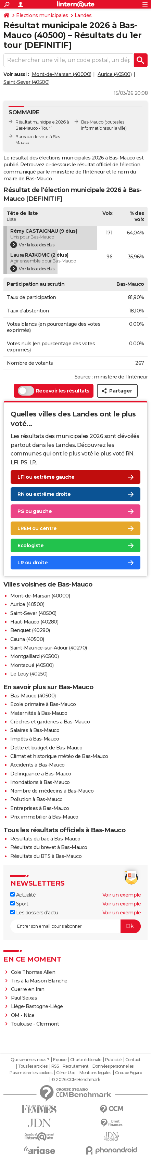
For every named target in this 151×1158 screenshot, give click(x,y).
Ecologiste (30, 545)
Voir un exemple (121, 895)
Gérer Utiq (66, 1072)
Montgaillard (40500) (34, 656)
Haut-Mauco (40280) (34, 622)
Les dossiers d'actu (34, 913)
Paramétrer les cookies (31, 1072)
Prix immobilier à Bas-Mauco (44, 817)
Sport (19, 904)
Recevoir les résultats (53, 391)
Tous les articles (33, 1066)
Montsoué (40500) (31, 665)
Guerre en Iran (28, 989)
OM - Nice (23, 1015)
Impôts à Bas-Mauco (34, 739)
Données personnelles (113, 1066)
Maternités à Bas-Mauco (38, 713)
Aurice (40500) (114, 74)
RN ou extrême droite (44, 494)
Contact (133, 1059)
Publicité (113, 1059)
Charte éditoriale (85, 1059)
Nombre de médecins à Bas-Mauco (51, 791)
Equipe (59, 1059)
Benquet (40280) (30, 630)
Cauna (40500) (27, 639)
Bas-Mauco (92, 122)
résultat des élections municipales (51, 158)
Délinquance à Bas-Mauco (40, 774)
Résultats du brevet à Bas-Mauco (48, 847)
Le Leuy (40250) (29, 674)
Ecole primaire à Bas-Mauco (43, 704)
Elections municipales (42, 15)
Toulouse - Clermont (35, 1024)
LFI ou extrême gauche (46, 477)
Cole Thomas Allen (33, 972)
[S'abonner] (75, 926)
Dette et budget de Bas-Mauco (46, 748)
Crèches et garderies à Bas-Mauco (50, 722)
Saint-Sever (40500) (26, 82)
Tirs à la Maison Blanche (39, 981)
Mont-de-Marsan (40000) (61, 74)
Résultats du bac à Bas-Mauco (45, 839)
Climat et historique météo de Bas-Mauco (59, 756)
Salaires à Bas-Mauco (34, 730)
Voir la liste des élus (32, 244)
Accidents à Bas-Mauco (37, 765)
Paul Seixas (24, 998)
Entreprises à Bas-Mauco (39, 808)
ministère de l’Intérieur (121, 377)
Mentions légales (95, 1072)
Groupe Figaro (128, 1072)
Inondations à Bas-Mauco (40, 782)
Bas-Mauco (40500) (33, 696)
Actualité (23, 895)
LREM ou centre (36, 528)
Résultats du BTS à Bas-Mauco (45, 856)
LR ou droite (32, 562)
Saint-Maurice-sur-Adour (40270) (48, 648)
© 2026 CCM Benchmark (75, 1079)
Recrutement (76, 1066)
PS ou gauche (34, 511)
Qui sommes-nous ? (30, 1059)
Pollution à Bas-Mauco (36, 799)
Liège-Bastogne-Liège (37, 1006)
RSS (55, 1066)
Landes (83, 15)
